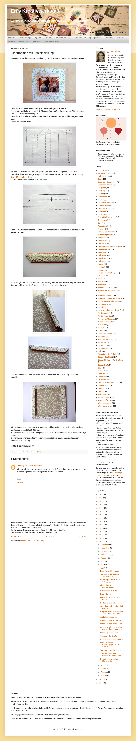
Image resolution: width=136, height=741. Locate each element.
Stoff (100, 368)
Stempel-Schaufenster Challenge (111, 360)
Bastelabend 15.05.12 (108, 591)
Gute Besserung (104, 249)
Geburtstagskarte (105, 235)
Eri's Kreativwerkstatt (35, 11)
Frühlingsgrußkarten (106, 232)
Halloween (102, 255)
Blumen (101, 194)
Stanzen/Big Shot (105, 357)
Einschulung (102, 214)
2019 (101, 518)
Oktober (104, 551)
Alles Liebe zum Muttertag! (110, 620)
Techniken (102, 377)
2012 (101, 541)
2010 (101, 683)
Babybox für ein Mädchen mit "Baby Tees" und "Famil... (111, 613)
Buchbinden (102, 197)
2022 (101, 508)
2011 (101, 679)
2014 (101, 535)
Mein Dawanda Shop (62, 38)
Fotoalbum (102, 226)
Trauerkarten (103, 385)
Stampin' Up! (109, 38)
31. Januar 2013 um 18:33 (34, 466)
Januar (103, 675)
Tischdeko (102, 380)
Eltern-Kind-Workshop (107, 217)
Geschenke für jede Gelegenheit (30, 38)
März (103, 668)
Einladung (102, 211)
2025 (101, 498)
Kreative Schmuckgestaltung (109, 298)
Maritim (101, 307)
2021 (101, 511)
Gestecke (11, 41)
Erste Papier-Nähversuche (110, 571)
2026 (101, 494)
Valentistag (102, 394)
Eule (99, 223)
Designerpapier (104, 208)
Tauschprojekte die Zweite (110, 650)
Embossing (102, 220)
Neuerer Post (16, 536)
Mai (102, 568)
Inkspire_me (103, 270)
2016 (101, 528)
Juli (102, 561)
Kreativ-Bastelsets (105, 295)
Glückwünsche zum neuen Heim (110, 246)
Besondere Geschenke (106, 182)
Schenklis (101, 345)
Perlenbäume (23, 41)
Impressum (35, 41)
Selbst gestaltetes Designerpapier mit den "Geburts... (110, 645)
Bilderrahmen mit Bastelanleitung (107, 586)
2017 (101, 525)
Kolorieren (102, 284)
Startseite (11, 38)
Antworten (21, 482)
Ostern (100, 330)
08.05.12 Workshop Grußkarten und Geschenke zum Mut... (112, 628)
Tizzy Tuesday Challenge (107, 383)
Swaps (100, 371)
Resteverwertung (105, 339)
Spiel (100, 351)
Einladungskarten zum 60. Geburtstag (110, 581)
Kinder (100, 279)
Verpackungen (103, 397)
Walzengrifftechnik (105, 400)
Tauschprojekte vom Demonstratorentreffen (110, 655)
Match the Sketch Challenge (109, 310)
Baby (100, 179)
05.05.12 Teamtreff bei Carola (111, 639)
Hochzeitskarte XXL (107, 603)
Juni (102, 565)
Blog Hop (101, 191)
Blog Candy (102, 188)
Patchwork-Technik (105, 334)
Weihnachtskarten (105, 406)
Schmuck (120, 38)
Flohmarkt (48, 38)
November (105, 548)
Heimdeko (102, 261)
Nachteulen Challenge (106, 319)
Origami (101, 328)
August (104, 558)
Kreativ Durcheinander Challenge (110, 290)
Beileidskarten (105, 594)
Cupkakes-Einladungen (109, 617)
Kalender (101, 276)
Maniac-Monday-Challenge (108, 301)
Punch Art (102, 336)
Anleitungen (102, 176)
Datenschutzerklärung (51, 41)
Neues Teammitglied (106, 322)
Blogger (79, 729)
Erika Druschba (115, 52)
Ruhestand (102, 342)
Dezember (105, 544)
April (103, 665)
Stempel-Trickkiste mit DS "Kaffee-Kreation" (110, 575)
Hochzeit (101, 267)
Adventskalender (104, 173)
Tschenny (20, 466)
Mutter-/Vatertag (105, 316)
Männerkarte (103, 304)
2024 (101, 501)
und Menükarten (107, 475)
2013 (101, 538)
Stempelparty (103, 365)
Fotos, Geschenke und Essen (111, 624)
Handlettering (103, 258)
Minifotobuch (103, 313)
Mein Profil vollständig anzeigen (108, 109)
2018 (101, 521)
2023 (101, 504)
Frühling (101, 229)
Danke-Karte (103, 205)
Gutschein (102, 252)
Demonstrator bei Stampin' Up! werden (87, 38)
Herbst (100, 264)
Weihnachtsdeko (104, 403)
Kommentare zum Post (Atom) (32, 540)
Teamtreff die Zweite (108, 636)
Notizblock (102, 325)
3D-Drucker (102, 170)
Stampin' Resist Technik (107, 354)
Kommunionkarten (105, 287)
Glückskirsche (103, 243)
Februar (104, 672)
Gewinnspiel (102, 240)
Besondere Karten (105, 185)
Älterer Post (82, 536)
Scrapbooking (103, 348)
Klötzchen (102, 281)
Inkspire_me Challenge (107, 273)
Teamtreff (102, 374)
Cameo (101, 199)
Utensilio (101, 391)
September (105, 554)
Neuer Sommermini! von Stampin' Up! (109, 660)
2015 (101, 531)
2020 (101, 514)
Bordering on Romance (109, 632)
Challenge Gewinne (105, 202)
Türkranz (101, 388)
